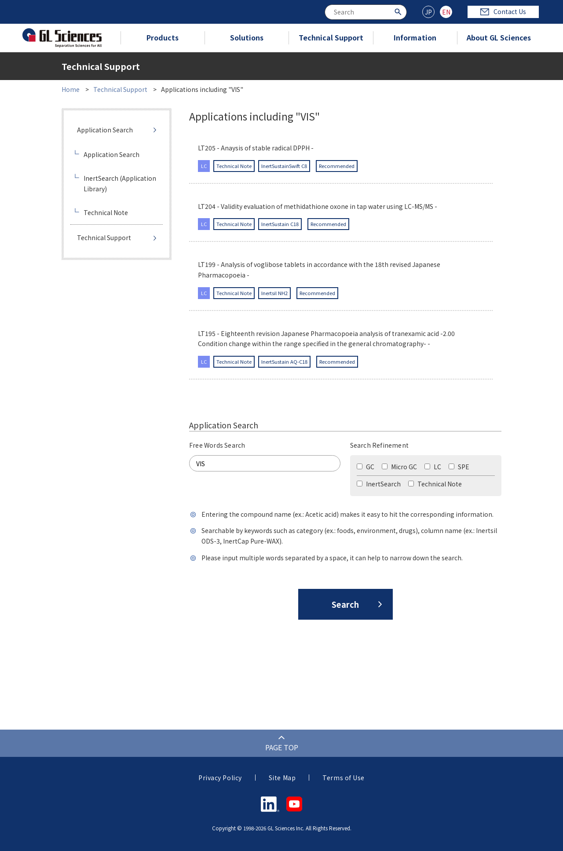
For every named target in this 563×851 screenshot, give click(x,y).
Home (71, 89)
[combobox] (366, 12)
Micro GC (399, 466)
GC (365, 466)
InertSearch (379, 483)
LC (432, 466)
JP (428, 11)
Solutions (246, 37)
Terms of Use (343, 777)
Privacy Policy (220, 777)
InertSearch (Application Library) (120, 183)
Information (415, 37)
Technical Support (331, 37)
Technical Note (435, 483)
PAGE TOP (281, 747)
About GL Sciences (499, 37)
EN (446, 11)
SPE (459, 466)
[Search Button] (399, 11)
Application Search (105, 129)
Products (162, 37)
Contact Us (503, 11)
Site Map (282, 777)
